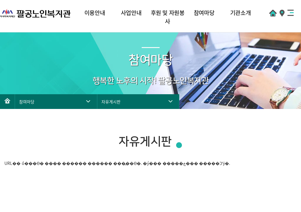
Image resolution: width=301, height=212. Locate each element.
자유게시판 (111, 102)
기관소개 (240, 12)
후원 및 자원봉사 (168, 16)
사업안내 (131, 12)
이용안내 (94, 12)
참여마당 (204, 12)
